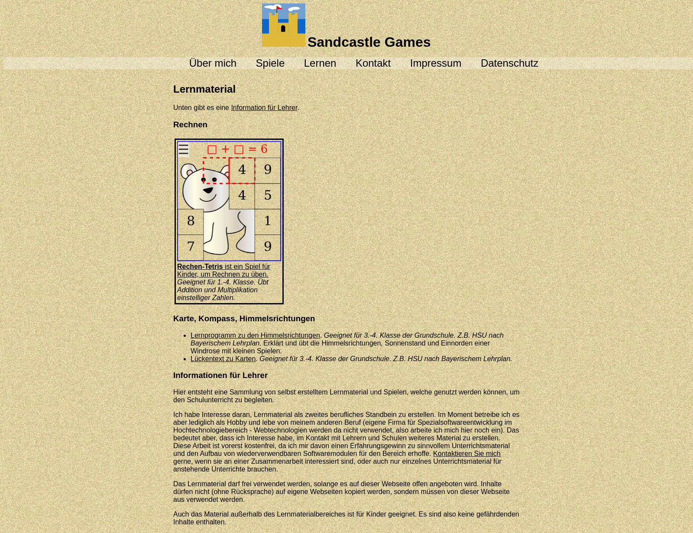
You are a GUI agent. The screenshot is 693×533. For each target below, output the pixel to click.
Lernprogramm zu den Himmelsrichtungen (255, 335)
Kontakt (373, 63)
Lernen (320, 63)
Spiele (270, 63)
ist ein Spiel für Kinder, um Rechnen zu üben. (229, 266)
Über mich (212, 63)
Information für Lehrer (264, 107)
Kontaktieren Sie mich (467, 453)
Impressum (436, 63)
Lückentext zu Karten (223, 358)
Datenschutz (509, 63)
